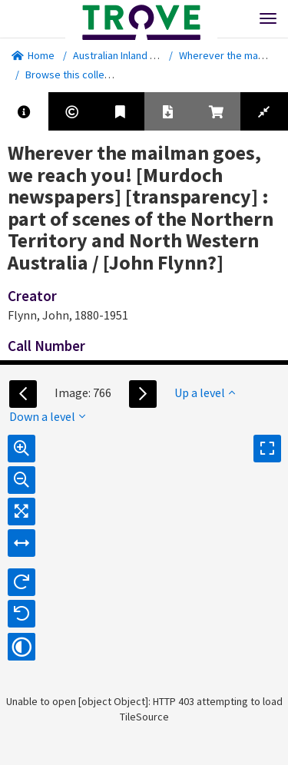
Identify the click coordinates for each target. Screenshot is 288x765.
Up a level (204, 392)
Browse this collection (81, 74)
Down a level (47, 416)
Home (33, 55)
